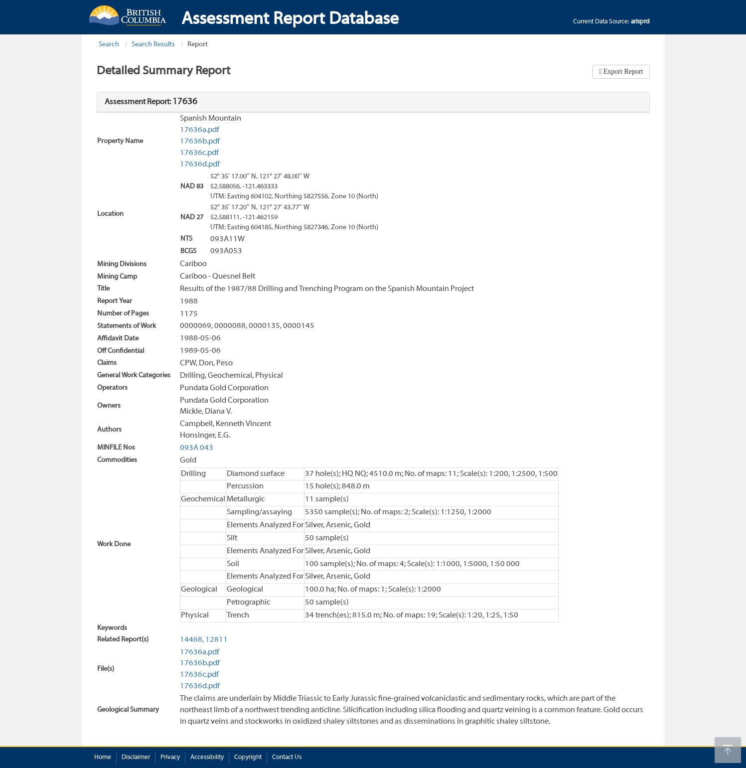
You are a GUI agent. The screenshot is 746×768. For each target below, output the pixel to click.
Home (102, 757)
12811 (216, 640)
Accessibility (207, 757)
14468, (192, 640)
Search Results (153, 44)
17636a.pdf (199, 130)
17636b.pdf (200, 142)
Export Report (622, 71)
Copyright (248, 757)
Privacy (170, 757)
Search (109, 44)
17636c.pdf (199, 153)
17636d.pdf (200, 164)
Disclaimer (136, 757)
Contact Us (286, 757)
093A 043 (196, 448)
